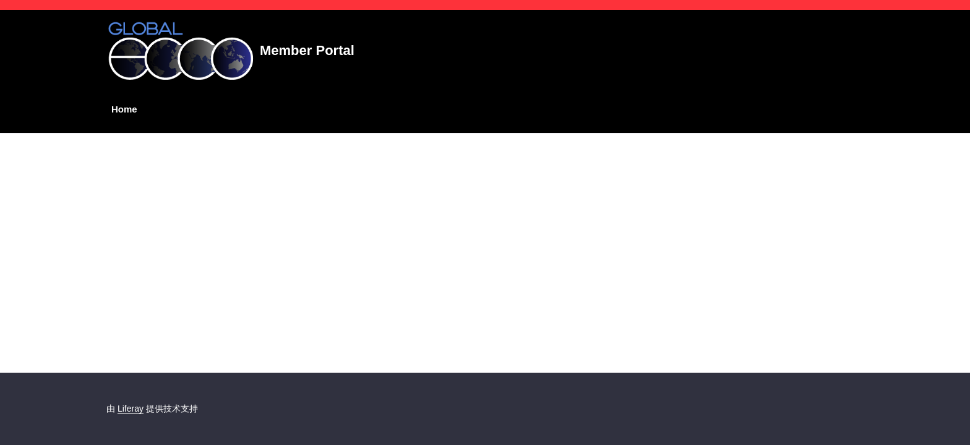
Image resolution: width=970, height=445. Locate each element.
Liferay (131, 408)
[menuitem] (121, 109)
